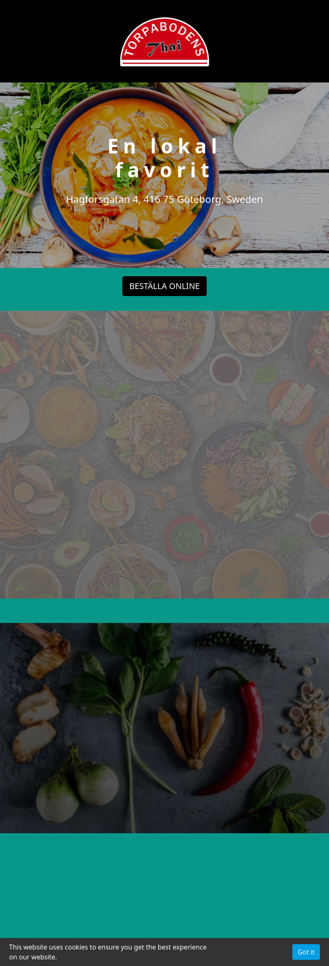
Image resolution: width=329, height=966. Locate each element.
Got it (306, 952)
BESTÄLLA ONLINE (164, 285)
